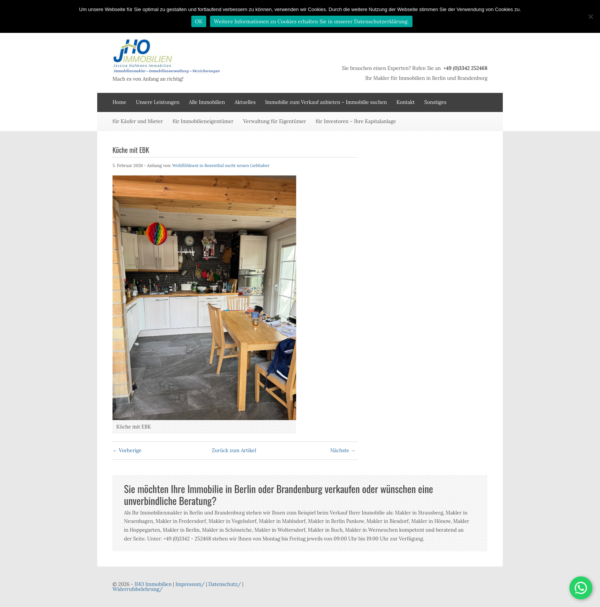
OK (199, 21)
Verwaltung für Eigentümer (274, 121)
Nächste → (342, 450)
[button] (580, 587)
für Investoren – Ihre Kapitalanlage (356, 121)
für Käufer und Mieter (137, 121)
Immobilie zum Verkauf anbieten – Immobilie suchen (326, 102)
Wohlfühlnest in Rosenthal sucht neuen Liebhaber (220, 165)
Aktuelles (245, 102)
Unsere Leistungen (157, 102)
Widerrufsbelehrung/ (137, 589)
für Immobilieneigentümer (203, 121)
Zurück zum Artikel (234, 450)
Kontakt (405, 102)
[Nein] (590, 16)
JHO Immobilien (152, 584)
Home (119, 102)
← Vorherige (127, 450)
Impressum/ (189, 584)
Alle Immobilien (207, 102)
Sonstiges (435, 102)
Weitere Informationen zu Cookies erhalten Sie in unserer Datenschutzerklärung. (311, 21)
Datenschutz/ (225, 584)
